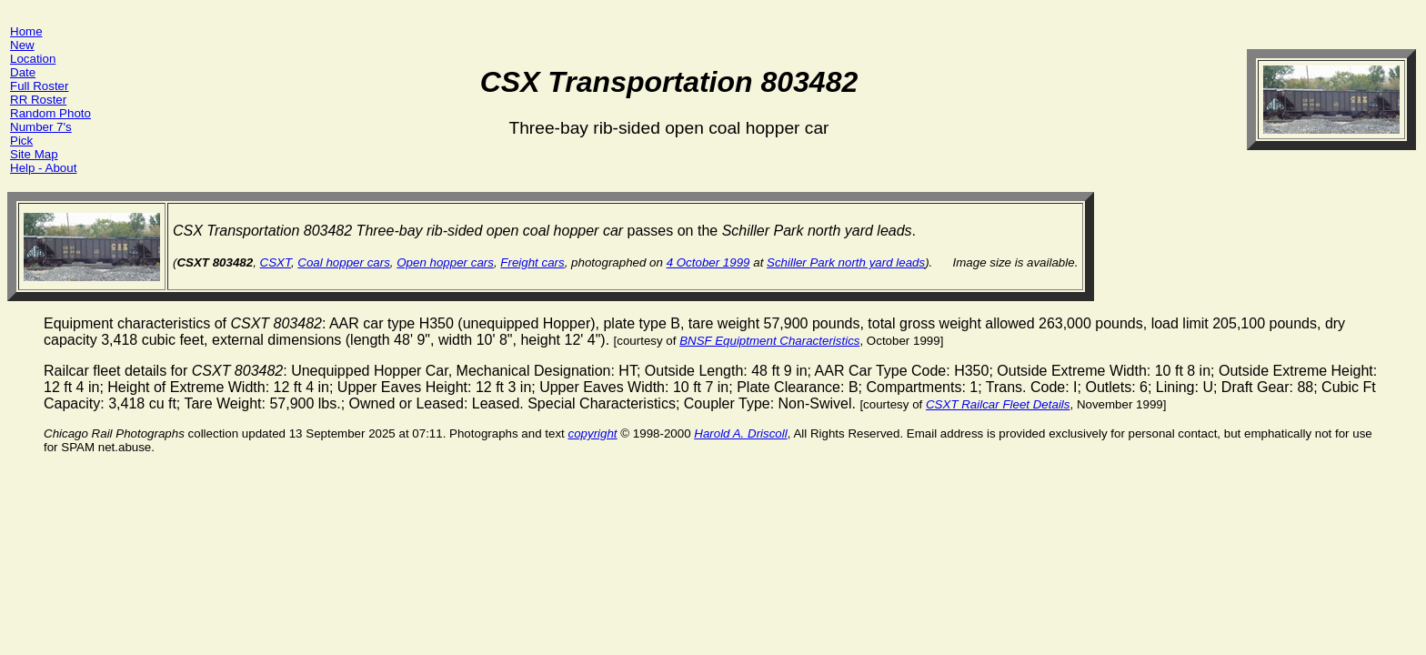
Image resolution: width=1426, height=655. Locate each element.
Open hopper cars (445, 262)
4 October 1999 (708, 262)
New (22, 45)
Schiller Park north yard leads (846, 262)
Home (26, 31)
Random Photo (50, 113)
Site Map (34, 154)
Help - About (43, 168)
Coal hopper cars (343, 262)
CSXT (275, 262)
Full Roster (39, 86)
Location (32, 59)
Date (22, 72)
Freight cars (532, 262)
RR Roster (38, 99)
